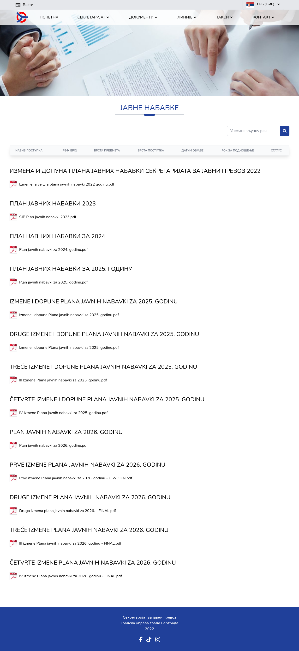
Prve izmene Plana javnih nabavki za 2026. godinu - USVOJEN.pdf (75, 478)
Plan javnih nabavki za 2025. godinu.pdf (53, 282)
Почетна (49, 17)
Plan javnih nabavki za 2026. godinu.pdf (53, 445)
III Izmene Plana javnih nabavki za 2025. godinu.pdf (63, 380)
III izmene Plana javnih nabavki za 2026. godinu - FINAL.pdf (70, 543)
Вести (24, 5)
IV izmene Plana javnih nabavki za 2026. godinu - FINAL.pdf (70, 576)
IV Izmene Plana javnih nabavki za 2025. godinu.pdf (63, 413)
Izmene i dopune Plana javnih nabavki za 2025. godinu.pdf (69, 315)
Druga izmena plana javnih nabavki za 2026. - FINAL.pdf (67, 510)
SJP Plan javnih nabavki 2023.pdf (47, 217)
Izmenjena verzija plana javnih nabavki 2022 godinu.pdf (66, 184)
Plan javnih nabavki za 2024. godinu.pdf (53, 249)
